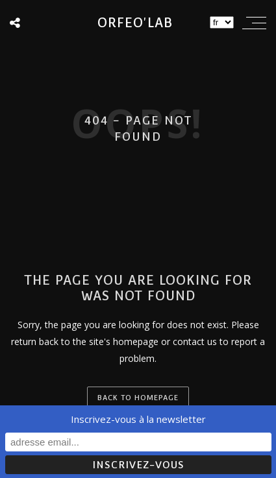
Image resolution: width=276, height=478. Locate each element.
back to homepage (138, 398)
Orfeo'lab (135, 22)
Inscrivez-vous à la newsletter (138, 418)
